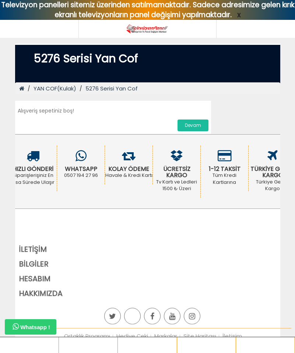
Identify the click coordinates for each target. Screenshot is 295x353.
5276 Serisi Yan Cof (111, 88)
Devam (193, 125)
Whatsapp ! (31, 326)
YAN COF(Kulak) (55, 88)
